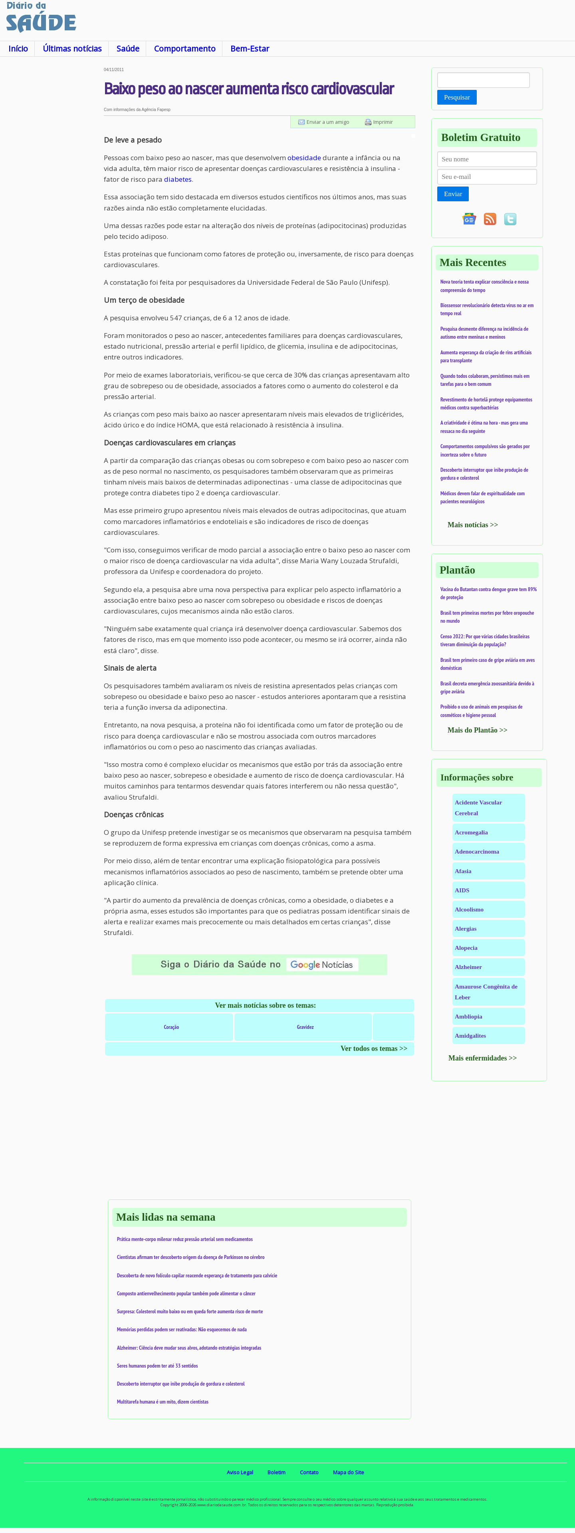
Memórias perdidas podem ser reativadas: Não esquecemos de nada (182, 1329)
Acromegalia (471, 832)
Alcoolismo (469, 909)
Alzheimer (468, 966)
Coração (171, 1027)
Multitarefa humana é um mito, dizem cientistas (162, 1401)
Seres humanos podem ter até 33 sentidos (157, 1365)
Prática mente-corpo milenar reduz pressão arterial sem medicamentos (185, 1239)
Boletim (277, 1472)
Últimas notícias (72, 48)
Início (18, 48)
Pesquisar (457, 97)
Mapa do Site (348, 1472)
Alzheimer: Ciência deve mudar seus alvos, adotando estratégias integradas (189, 1347)
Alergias (465, 928)
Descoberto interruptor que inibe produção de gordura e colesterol (181, 1383)
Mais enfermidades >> (482, 1058)
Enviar (453, 194)
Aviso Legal (240, 1472)
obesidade (304, 157)
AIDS (462, 890)
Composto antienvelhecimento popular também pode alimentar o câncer (186, 1293)
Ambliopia (468, 1016)
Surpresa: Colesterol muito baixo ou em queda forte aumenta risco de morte (190, 1311)
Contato (309, 1472)
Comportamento (185, 48)
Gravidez (305, 1027)
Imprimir (383, 121)
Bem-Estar (249, 48)
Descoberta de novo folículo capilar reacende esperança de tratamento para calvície (197, 1275)
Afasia (463, 871)
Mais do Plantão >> (478, 730)
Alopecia (466, 947)
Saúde (128, 48)
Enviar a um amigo (328, 121)
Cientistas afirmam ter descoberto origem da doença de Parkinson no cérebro (191, 1257)
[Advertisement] (52, 187)
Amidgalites (470, 1035)
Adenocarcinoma (477, 851)
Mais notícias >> (473, 525)
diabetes (178, 179)
